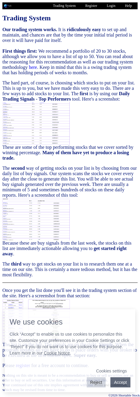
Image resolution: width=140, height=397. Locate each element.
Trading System (64, 6)
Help (128, 6)
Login (111, 6)
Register (91, 6)
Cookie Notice (57, 353)
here (33, 67)
